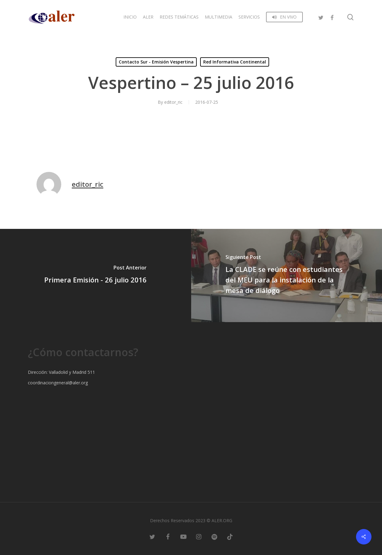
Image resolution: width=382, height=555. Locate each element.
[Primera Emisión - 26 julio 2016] (95, 275)
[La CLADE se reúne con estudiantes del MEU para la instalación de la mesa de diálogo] (286, 275)
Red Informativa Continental (234, 62)
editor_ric (173, 102)
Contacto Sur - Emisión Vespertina (156, 62)
